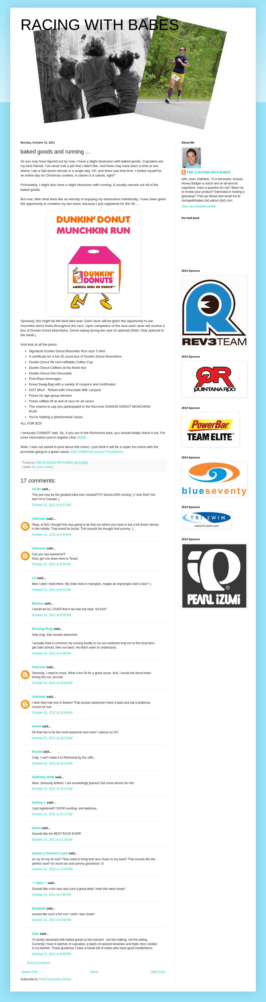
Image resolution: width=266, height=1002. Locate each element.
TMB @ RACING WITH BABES (208, 172)
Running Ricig (42, 629)
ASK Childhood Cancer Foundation (96, 452)
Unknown (39, 519)
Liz (34, 578)
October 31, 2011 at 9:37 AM (51, 590)
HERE (81, 437)
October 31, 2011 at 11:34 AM (52, 839)
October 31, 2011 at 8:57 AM (51, 505)
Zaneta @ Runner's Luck (50, 853)
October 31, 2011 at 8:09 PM (51, 954)
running (48, 466)
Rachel (37, 751)
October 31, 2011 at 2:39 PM (51, 920)
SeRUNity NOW (43, 777)
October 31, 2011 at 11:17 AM (52, 814)
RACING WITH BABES (99, 24)
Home (94, 972)
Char (35, 934)
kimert (36, 726)
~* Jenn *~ (39, 883)
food (39, 466)
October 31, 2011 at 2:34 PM (51, 895)
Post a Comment (38, 963)
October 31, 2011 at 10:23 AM (52, 763)
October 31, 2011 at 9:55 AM (51, 615)
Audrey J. (39, 802)
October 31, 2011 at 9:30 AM (51, 534)
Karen (36, 828)
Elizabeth (39, 908)
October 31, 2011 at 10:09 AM (52, 712)
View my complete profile (199, 206)
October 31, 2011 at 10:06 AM (52, 683)
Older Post (157, 972)
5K (34, 466)
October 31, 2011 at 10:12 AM (52, 738)
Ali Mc (36, 489)
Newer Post (30, 972)
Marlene (37, 603)
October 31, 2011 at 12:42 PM (52, 869)
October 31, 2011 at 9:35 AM (51, 564)
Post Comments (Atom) (55, 979)
